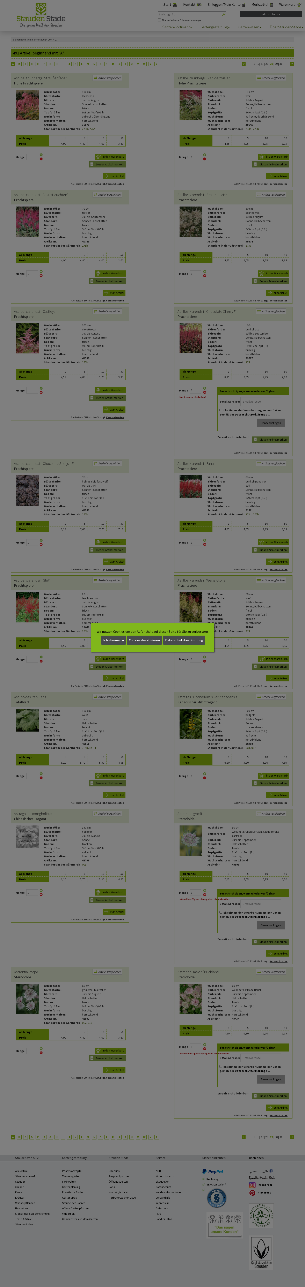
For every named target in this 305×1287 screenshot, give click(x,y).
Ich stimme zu (113, 640)
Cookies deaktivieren (144, 640)
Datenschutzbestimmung (184, 640)
